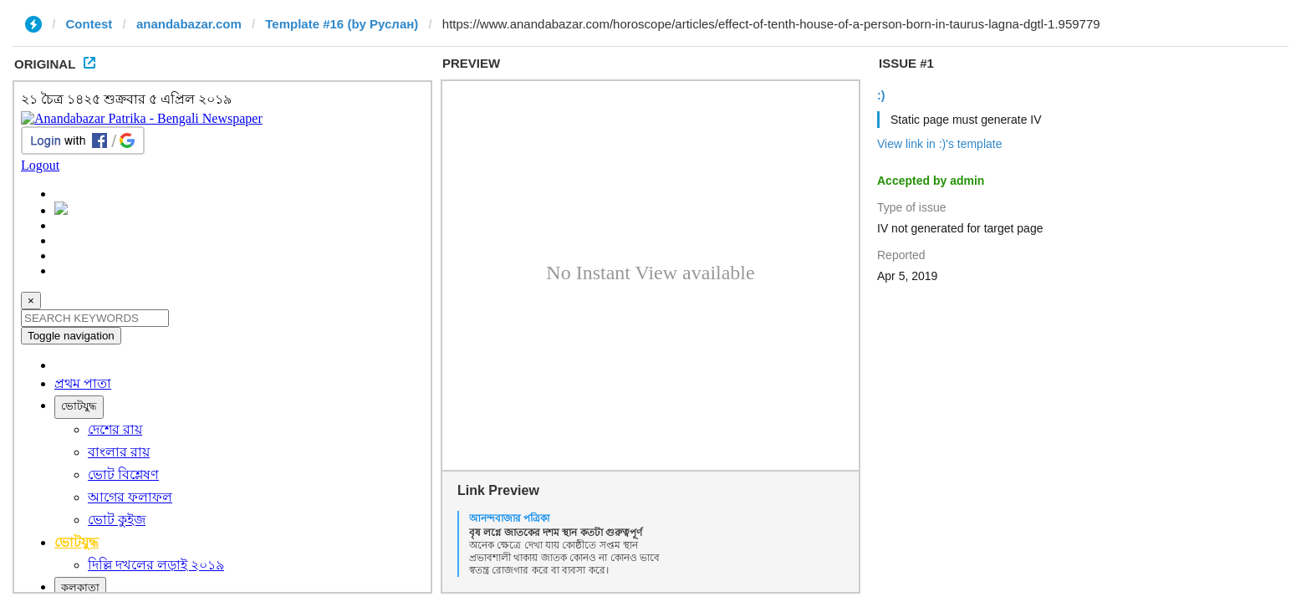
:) (881, 95)
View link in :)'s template (939, 143)
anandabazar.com (189, 24)
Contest (89, 24)
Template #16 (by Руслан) (341, 24)
